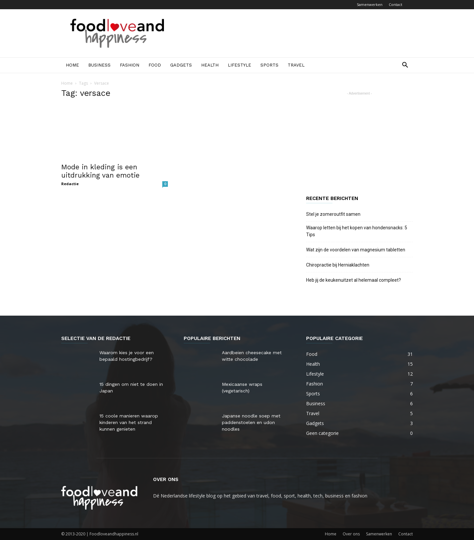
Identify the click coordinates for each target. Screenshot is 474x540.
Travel (296, 65)
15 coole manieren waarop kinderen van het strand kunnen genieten (128, 422)
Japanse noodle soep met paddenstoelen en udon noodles (251, 422)
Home (72, 65)
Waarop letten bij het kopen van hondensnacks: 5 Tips (356, 231)
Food (154, 65)
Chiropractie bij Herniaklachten (337, 265)
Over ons (351, 534)
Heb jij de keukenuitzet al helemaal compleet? (353, 280)
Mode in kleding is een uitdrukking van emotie (100, 171)
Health (210, 65)
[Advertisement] (293, 33)
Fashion (129, 65)
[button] (405, 66)
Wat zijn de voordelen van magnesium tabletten (355, 249)
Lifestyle (239, 65)
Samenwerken (369, 4)
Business (99, 65)
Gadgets (181, 65)
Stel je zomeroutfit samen (333, 214)
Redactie (70, 183)
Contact (395, 4)
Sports (269, 65)
